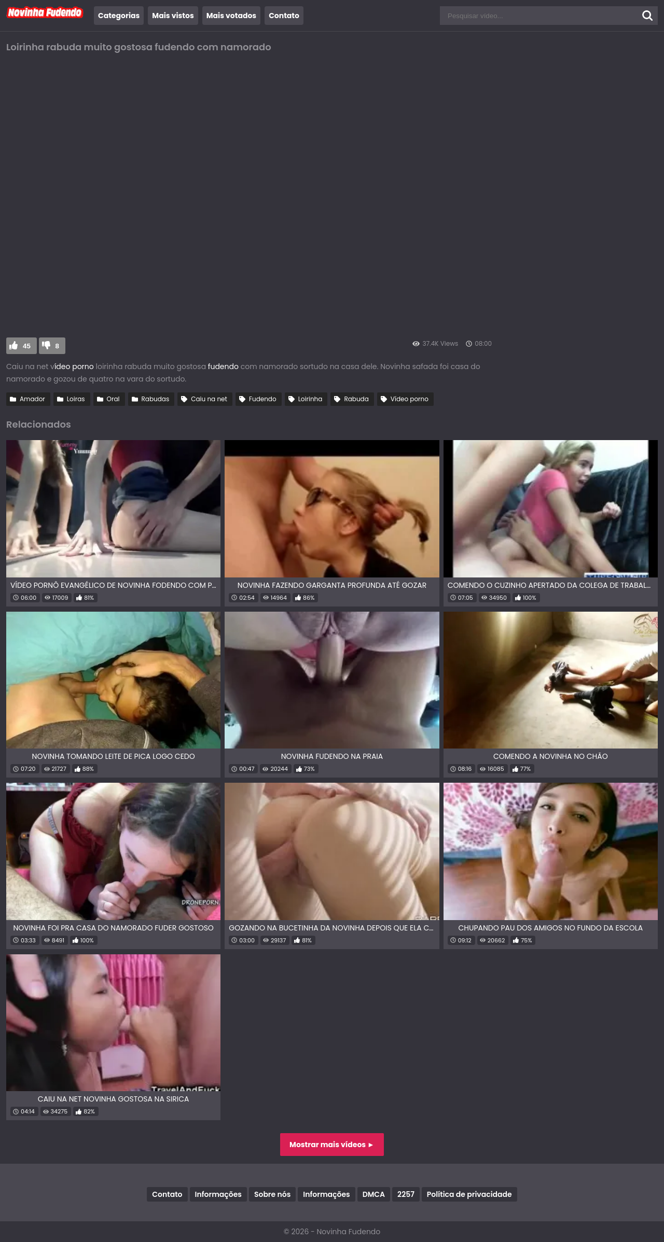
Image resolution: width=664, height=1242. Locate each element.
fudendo (222, 366)
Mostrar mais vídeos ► (332, 1144)
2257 (405, 1194)
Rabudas (156, 398)
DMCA (374, 1194)
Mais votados (231, 15)
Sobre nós (272, 1194)
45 (27, 346)
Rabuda (356, 398)
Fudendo (262, 398)
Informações (218, 1194)
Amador (32, 398)
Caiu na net (209, 398)
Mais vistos (172, 15)
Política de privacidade (469, 1194)
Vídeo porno (409, 398)
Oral (113, 398)
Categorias (119, 15)
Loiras (76, 398)
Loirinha (310, 398)
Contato (284, 15)
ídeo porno (75, 366)
